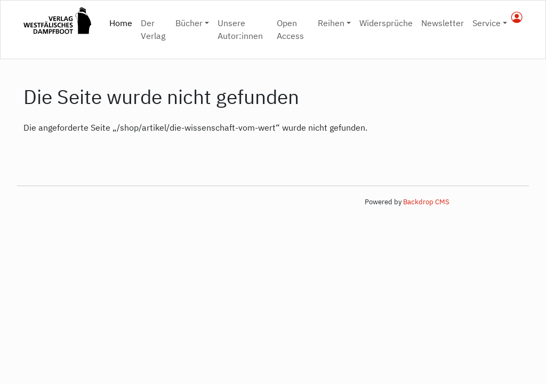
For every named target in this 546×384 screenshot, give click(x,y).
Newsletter (442, 23)
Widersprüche (386, 23)
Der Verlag (153, 29)
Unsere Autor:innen (240, 29)
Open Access (290, 29)
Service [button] (486, 23)
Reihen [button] (331, 23)
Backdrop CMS (426, 201)
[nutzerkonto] (517, 18)
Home (122, 22)
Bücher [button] (189, 23)
